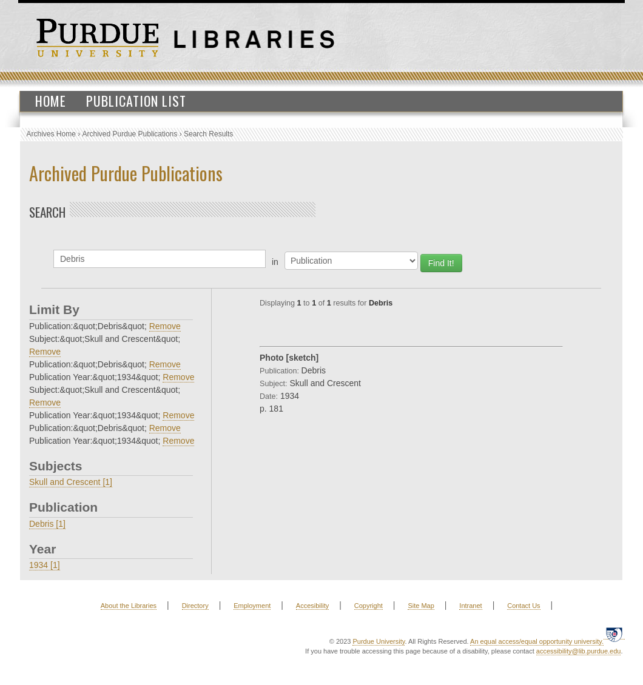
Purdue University (378, 641)
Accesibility (312, 605)
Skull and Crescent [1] (70, 482)
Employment (252, 605)
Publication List (136, 100)
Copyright (368, 605)
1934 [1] (44, 565)
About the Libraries (129, 605)
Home (50, 100)
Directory (195, 605)
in (275, 262)
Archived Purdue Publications (130, 134)
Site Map (421, 605)
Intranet (470, 605)
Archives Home (51, 134)
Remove (165, 326)
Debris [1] (47, 524)
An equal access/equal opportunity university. (537, 641)
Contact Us (523, 605)
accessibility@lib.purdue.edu (578, 651)
